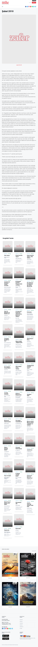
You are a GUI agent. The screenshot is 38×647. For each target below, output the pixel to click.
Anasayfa (21, 621)
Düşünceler (6, 530)
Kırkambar (29, 312)
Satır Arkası (7, 255)
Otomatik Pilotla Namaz (19, 448)
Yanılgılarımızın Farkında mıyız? (30, 367)
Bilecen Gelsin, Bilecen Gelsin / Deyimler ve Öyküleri (30, 423)
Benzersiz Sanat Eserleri (7, 421)
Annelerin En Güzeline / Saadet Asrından (7, 283)
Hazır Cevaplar (7, 475)
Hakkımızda (21, 628)
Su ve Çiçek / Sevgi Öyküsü (7, 367)
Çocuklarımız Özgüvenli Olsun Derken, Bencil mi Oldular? (19, 314)
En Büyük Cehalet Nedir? (18, 475)
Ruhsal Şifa (18, 528)
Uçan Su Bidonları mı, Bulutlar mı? (7, 312)
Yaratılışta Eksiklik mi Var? (6, 340)
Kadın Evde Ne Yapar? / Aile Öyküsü (30, 256)
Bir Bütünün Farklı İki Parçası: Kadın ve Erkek (19, 283)
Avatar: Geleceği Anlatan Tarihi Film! (30, 504)
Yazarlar (21, 624)
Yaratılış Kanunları (6, 393)
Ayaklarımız (29, 450)
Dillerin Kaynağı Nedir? (6, 449)
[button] (2, 6)
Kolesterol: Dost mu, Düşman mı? (29, 477)
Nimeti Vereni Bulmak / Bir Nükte (7, 503)
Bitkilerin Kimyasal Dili (18, 394)
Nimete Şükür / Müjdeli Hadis (19, 342)
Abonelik (21, 626)
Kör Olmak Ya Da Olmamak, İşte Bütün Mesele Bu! (30, 284)
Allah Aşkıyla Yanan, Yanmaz (18, 367)
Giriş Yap (34, 2)
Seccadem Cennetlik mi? (19, 421)
